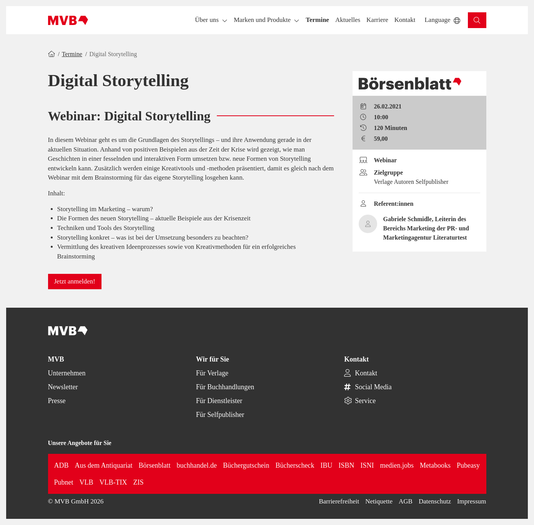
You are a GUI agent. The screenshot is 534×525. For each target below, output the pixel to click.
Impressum (471, 501)
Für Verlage (212, 373)
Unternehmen (67, 373)
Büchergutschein (246, 465)
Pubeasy (468, 465)
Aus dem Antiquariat (104, 465)
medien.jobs (397, 465)
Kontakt (366, 373)
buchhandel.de (197, 465)
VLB (86, 482)
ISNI (367, 465)
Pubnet (63, 482)
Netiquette (379, 501)
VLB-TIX (113, 482)
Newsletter (63, 387)
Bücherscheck (295, 465)
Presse (57, 401)
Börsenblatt (155, 465)
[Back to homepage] (68, 20)
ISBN (346, 465)
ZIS (138, 482)
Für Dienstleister (219, 401)
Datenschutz (435, 501)
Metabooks (435, 465)
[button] (317, 20)
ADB (61, 465)
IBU (327, 465)
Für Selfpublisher (220, 414)
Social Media (373, 387)
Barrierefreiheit (339, 501)
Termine (72, 54)
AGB (406, 501)
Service (365, 401)
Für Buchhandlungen (225, 387)
